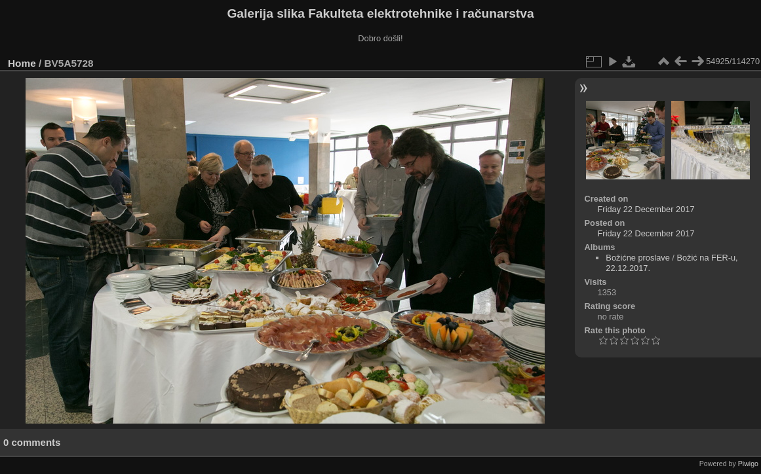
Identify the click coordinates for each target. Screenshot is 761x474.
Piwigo (748, 463)
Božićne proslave (637, 258)
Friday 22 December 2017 (646, 209)
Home (22, 63)
